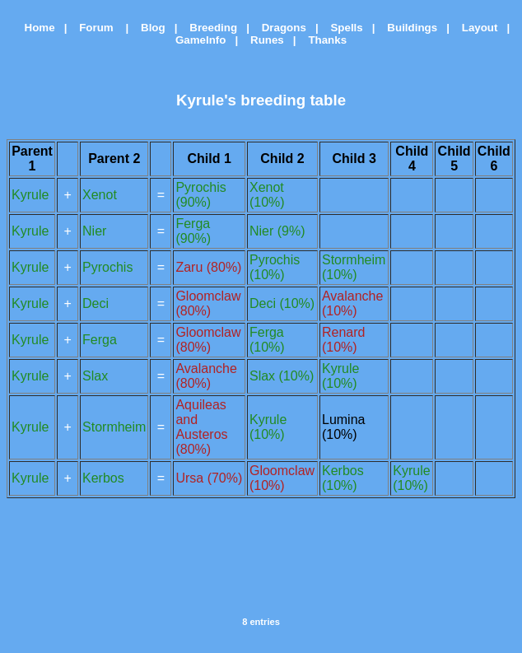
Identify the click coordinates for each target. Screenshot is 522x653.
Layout (475, 27)
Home (33, 27)
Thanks (323, 40)
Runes (262, 40)
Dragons (279, 27)
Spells (341, 27)
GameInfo (196, 40)
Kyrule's (206, 100)
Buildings (407, 27)
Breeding (208, 27)
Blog (148, 27)
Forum (93, 27)
